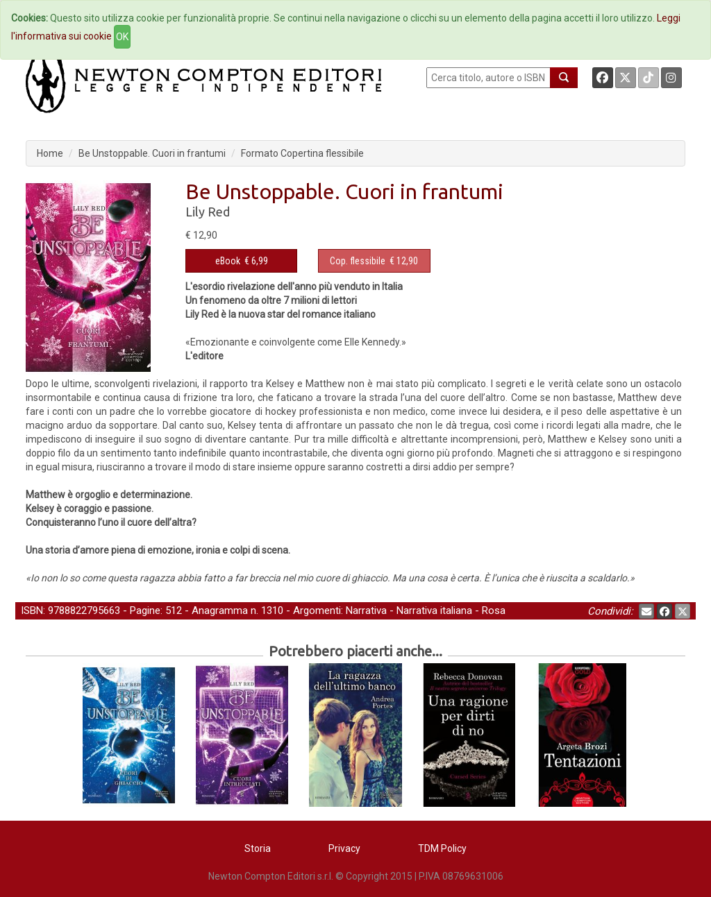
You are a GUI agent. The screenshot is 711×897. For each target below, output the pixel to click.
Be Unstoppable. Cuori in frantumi (152, 153)
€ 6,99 (241, 260)
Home (50, 153)
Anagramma (220, 610)
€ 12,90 (374, 260)
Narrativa (366, 610)
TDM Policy (442, 848)
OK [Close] (122, 36)
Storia (257, 848)
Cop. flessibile (357, 260)
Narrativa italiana (434, 610)
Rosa (493, 610)
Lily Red (207, 212)
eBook (227, 260)
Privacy (344, 848)
